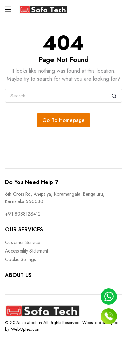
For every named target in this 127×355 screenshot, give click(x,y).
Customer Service (22, 242)
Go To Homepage (63, 120)
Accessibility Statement (26, 250)
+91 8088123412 (23, 213)
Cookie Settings (20, 259)
